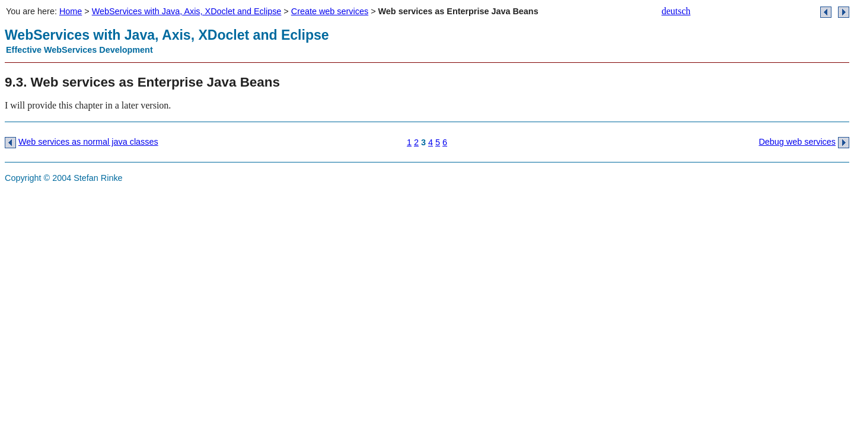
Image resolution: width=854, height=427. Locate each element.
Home (70, 11)
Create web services (329, 11)
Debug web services (797, 141)
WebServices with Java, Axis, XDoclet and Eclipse (187, 11)
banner (704, 44)
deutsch (675, 11)
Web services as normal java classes (88, 141)
